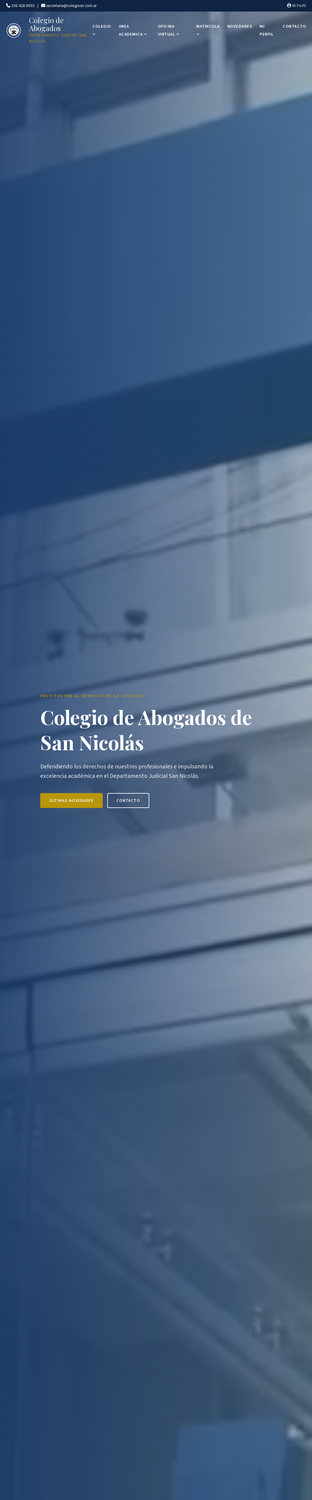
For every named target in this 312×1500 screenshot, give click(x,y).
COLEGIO (101, 29)
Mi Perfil (296, 6)
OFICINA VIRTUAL (168, 30)
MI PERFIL (266, 30)
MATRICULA (208, 29)
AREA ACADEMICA (133, 30)
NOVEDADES (239, 26)
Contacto (128, 800)
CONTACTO (294, 26)
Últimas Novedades (71, 800)
